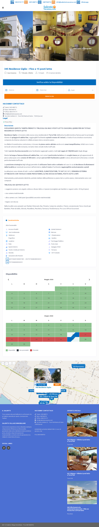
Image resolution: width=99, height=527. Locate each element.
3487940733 (47, 2)
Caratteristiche (12, 220)
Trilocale (24, 73)
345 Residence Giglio (43, 387)
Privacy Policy (8, 122)
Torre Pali (41, 385)
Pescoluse (70, 513)
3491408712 (33, 2)
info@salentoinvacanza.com (66, 2)
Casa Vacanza (11, 73)
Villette (30, 73)
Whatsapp (84, 2)
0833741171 (19, 2)
